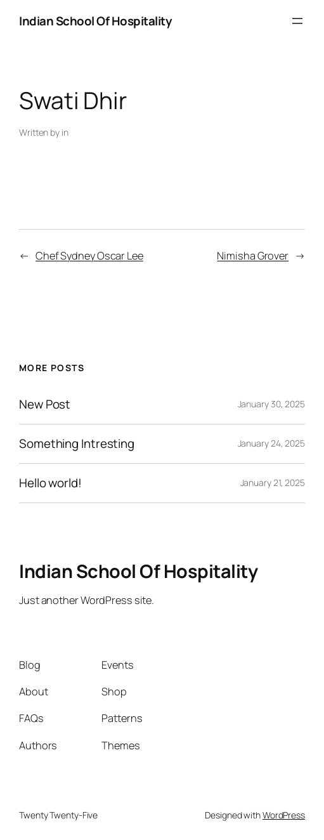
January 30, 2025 (271, 404)
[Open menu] (297, 21)
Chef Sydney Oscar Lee (89, 256)
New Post (44, 404)
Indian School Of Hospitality (95, 21)
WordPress (283, 815)
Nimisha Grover (252, 256)
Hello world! (50, 483)
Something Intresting (76, 443)
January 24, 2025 (271, 443)
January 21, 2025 (272, 482)
